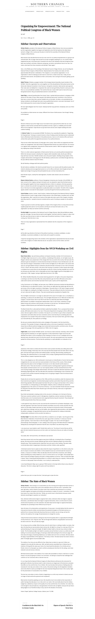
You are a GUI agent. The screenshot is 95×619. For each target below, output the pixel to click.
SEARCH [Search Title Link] (68, 11)
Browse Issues (39, 11)
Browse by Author (50, 11)
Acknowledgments (29, 11)
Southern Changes (47, 4)
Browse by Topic (60, 11)
